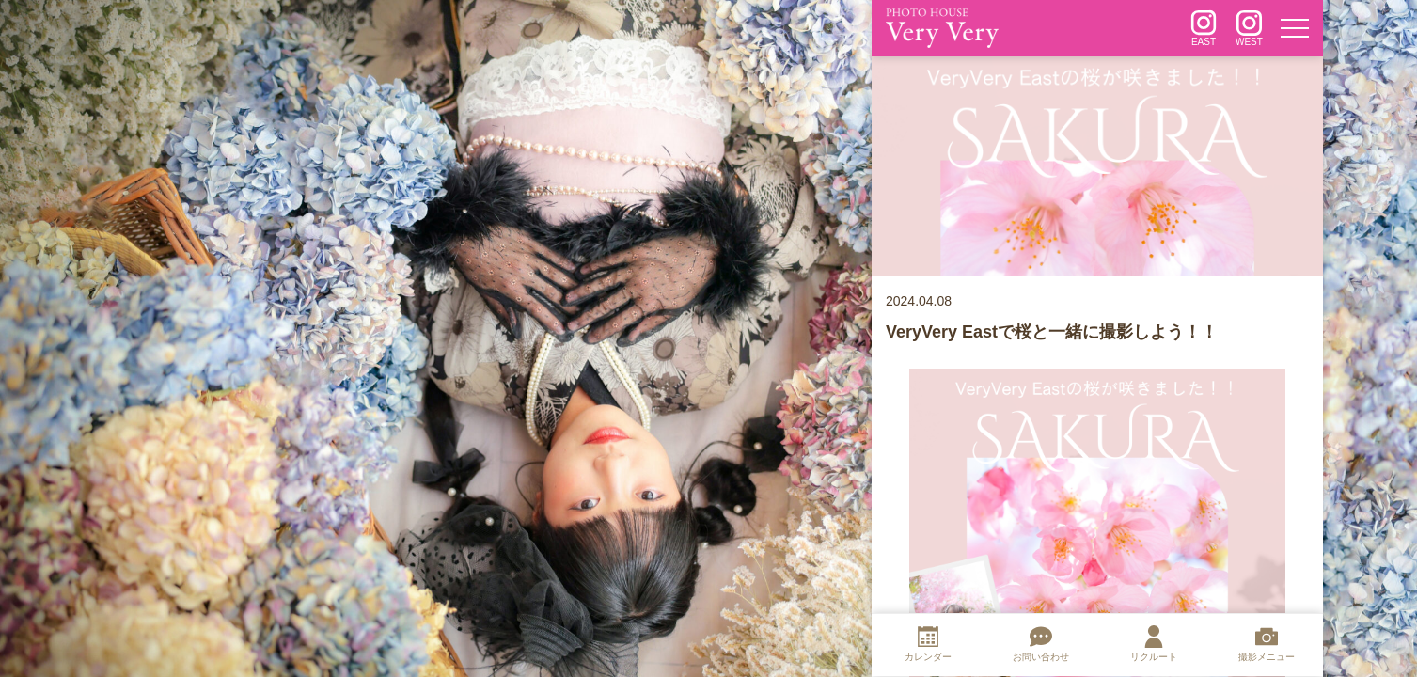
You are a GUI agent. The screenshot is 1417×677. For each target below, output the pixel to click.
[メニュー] (1295, 28)
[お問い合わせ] (1041, 646)
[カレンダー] (928, 646)
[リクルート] (1154, 646)
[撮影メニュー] (1266, 646)
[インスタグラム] (1203, 28)
